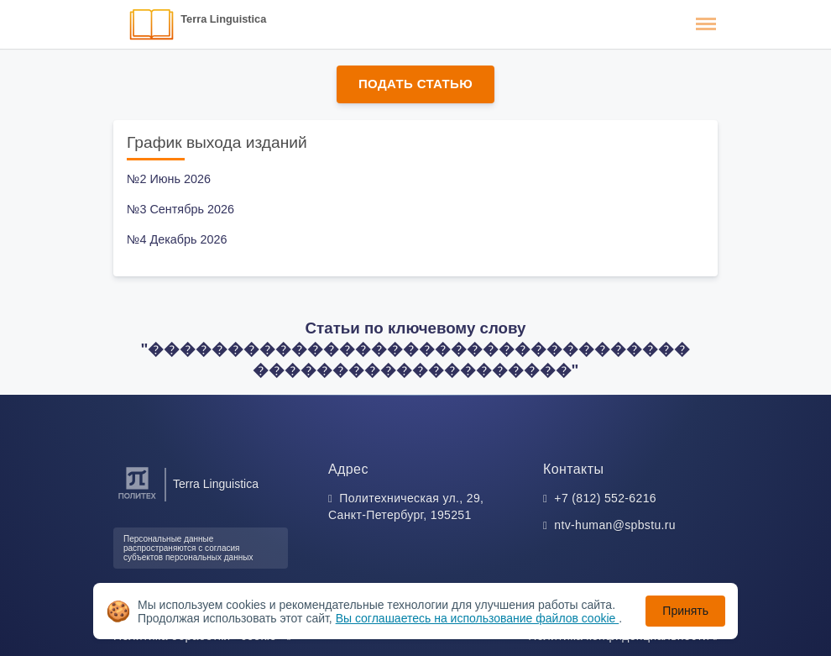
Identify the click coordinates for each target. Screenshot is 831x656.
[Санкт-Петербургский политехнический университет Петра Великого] (137, 499)
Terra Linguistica (223, 19)
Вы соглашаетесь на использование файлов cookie (477, 618)
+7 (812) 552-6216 (605, 498)
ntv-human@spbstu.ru (615, 525)
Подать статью (415, 83)
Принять (685, 610)
